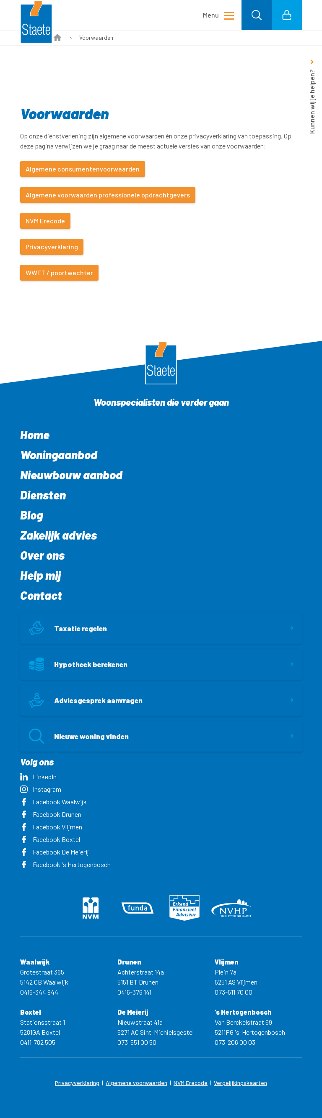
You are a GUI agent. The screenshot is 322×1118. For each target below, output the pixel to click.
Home (34, 434)
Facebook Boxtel (50, 839)
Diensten (43, 495)
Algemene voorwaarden (136, 1082)
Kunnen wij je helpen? (312, 101)
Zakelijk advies (58, 535)
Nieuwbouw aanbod (71, 475)
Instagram (40, 789)
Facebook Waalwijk (53, 802)
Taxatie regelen (68, 628)
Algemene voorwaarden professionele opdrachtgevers (108, 195)
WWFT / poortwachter (59, 272)
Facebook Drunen (50, 814)
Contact (41, 595)
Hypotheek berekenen (78, 664)
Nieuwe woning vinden (79, 736)
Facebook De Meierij (54, 852)
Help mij (40, 575)
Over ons (42, 555)
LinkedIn (38, 776)
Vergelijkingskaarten (240, 1082)
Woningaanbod (58, 455)
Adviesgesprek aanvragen (86, 700)
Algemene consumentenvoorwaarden (83, 169)
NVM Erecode (45, 221)
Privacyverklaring (52, 247)
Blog (31, 515)
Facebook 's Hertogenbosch (65, 864)
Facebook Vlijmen (51, 827)
